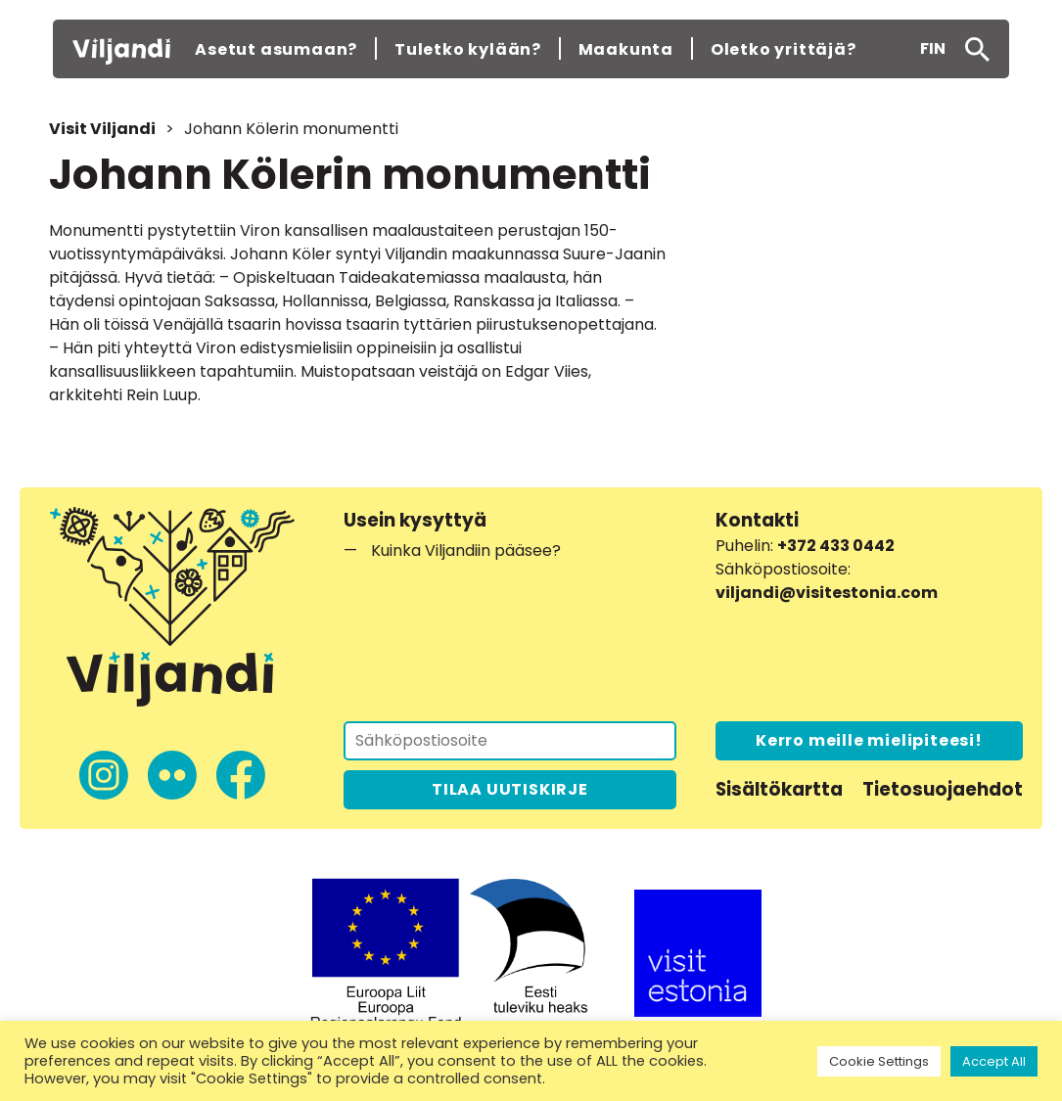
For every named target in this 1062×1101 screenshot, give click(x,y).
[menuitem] (932, 49)
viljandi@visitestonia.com (827, 592)
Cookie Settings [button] (879, 1061)
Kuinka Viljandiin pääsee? (466, 550)
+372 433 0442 (836, 545)
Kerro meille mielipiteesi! (869, 740)
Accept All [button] (994, 1061)
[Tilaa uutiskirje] (510, 740)
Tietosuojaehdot (942, 789)
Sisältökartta (779, 789)
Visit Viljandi (102, 128)
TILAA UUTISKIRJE (510, 789)
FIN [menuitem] (933, 48)
